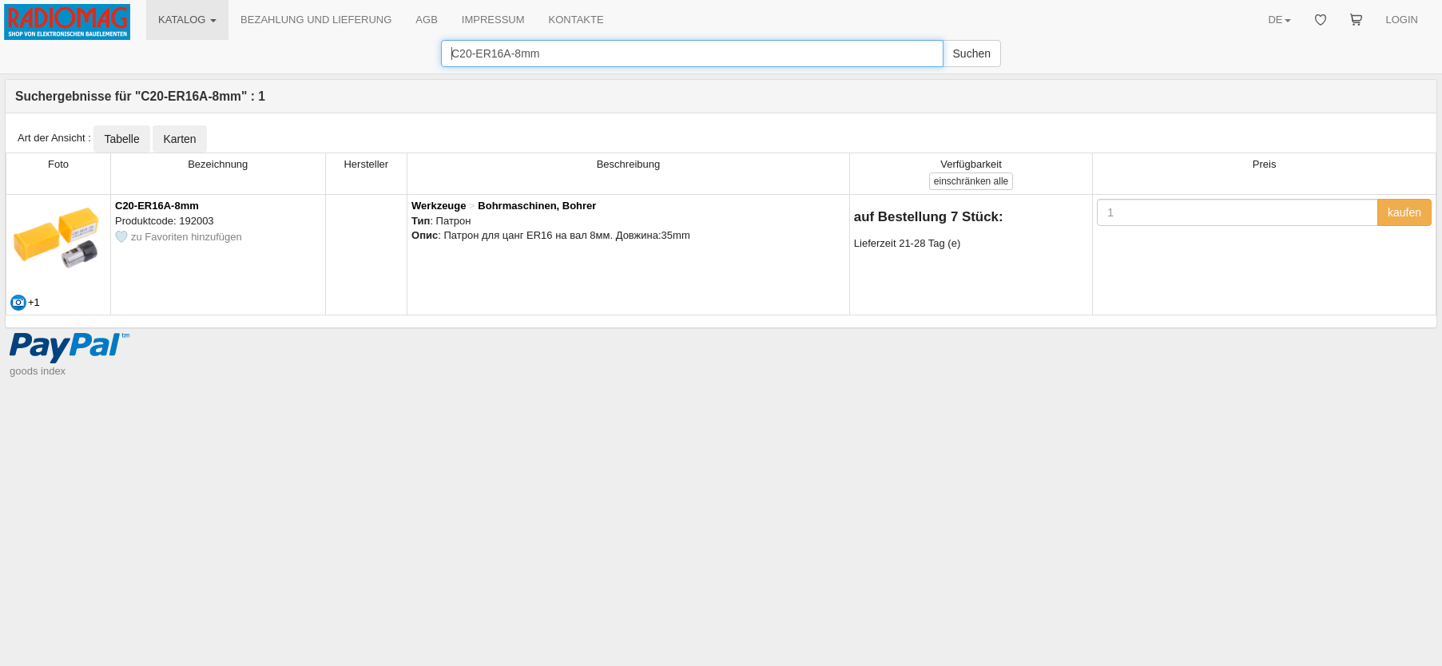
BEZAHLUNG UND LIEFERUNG (315, 20)
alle (971, 181)
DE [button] (1279, 20)
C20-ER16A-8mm (157, 206)
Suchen (972, 53)
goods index (38, 371)
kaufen (1404, 212)
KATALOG (187, 20)
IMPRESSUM (493, 20)
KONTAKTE (576, 20)
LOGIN (1402, 20)
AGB (426, 20)
